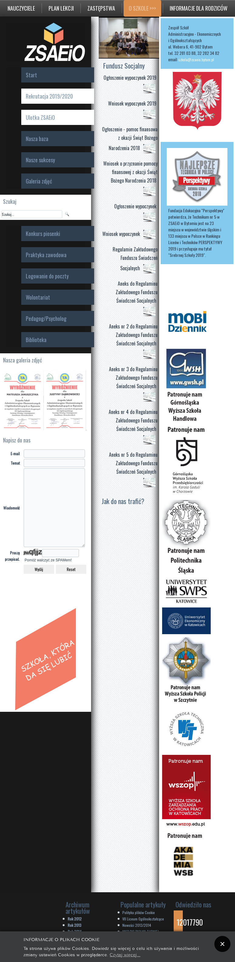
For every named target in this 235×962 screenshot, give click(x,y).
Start (31, 75)
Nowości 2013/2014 (136, 925)
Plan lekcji (61, 8)
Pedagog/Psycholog (46, 318)
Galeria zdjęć (39, 181)
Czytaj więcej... (125, 954)
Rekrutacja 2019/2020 (49, 96)
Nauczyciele (21, 8)
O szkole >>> (142, 8)
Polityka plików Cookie (138, 912)
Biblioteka (36, 340)
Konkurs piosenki (43, 233)
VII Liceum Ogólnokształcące (143, 918)
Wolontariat (38, 297)
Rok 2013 (74, 925)
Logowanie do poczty (47, 276)
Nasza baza (37, 139)
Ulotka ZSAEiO (40, 117)
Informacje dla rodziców (198, 8)
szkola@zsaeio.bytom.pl (196, 59)
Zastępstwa (101, 8)
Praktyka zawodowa (46, 255)
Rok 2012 (75, 918)
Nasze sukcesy (40, 160)
